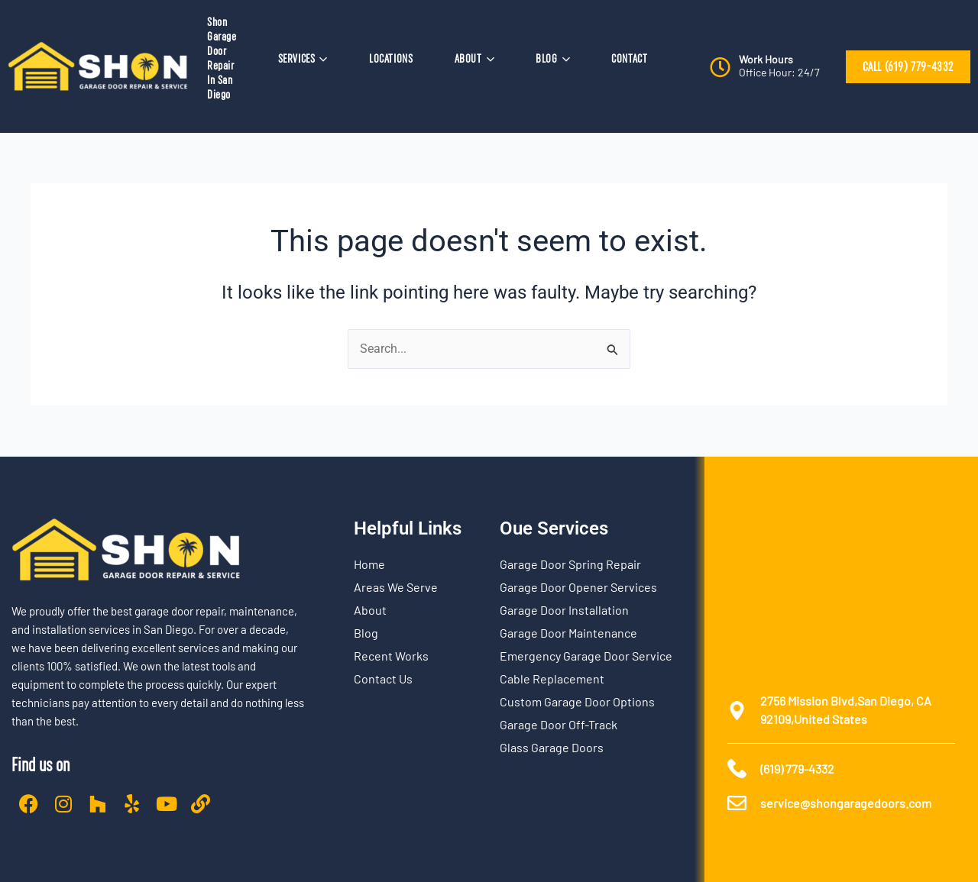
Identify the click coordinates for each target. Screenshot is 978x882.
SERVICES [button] (303, 59)
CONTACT (629, 59)
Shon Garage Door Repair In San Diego (222, 58)
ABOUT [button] (475, 59)
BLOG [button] (553, 59)
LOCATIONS (391, 59)
